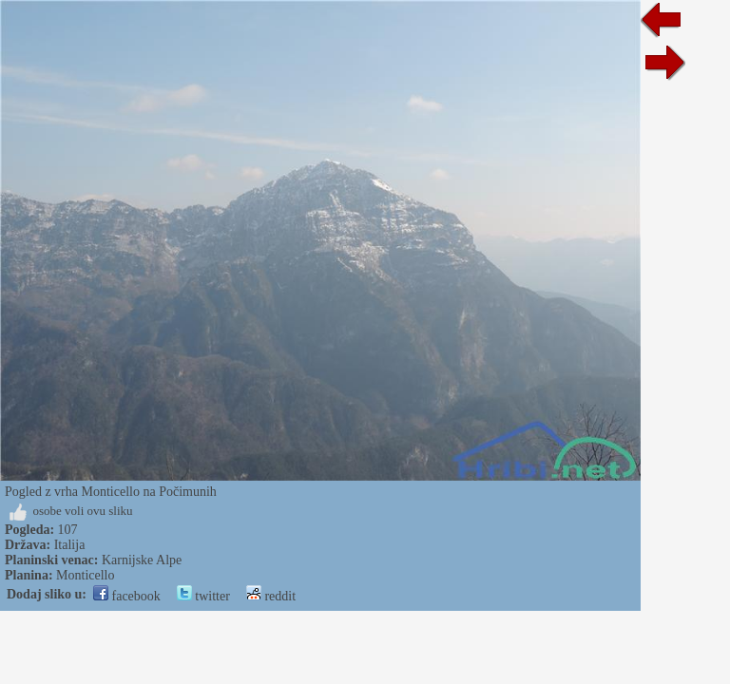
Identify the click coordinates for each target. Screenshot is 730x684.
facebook (127, 596)
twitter (203, 596)
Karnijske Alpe (142, 560)
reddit (271, 596)
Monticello (85, 575)
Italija (70, 545)
